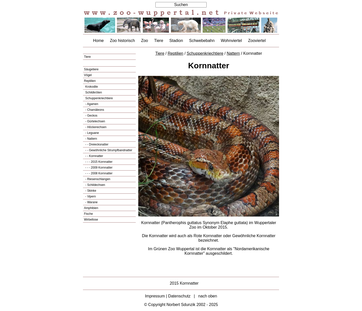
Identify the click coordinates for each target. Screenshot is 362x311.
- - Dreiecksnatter (96, 144)
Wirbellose (91, 219)
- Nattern (90, 138)
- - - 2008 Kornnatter (98, 173)
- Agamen (91, 104)
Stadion (176, 40)
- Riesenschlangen (97, 179)
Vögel (88, 75)
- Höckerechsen (95, 127)
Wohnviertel (231, 40)
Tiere (158, 40)
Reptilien (90, 81)
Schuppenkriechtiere (98, 98)
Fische (88, 214)
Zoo (144, 40)
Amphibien (91, 208)
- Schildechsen (94, 185)
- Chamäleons (94, 110)
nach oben (207, 296)
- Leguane (91, 133)
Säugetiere (91, 69)
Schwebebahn (201, 40)
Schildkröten (93, 92)
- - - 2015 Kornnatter (98, 162)
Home (98, 40)
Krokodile (91, 86)
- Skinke (90, 190)
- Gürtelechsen (94, 121)
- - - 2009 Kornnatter (98, 167)
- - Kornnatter (93, 156)
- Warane (91, 202)
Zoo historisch (122, 40)
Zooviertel (257, 40)
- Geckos (90, 115)
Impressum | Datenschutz (168, 296)
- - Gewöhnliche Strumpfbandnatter (108, 150)
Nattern (233, 53)
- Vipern (90, 196)
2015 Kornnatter (184, 283)
